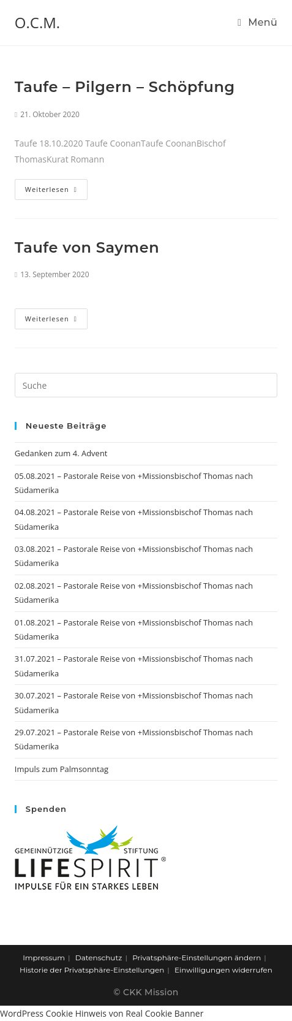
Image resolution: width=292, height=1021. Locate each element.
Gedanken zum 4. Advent (61, 453)
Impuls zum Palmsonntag (61, 768)
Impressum (44, 957)
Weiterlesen (51, 189)
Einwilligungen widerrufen (223, 969)
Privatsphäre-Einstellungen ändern (196, 957)
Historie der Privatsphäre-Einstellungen (92, 969)
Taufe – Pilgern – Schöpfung (125, 87)
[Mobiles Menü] (257, 22)
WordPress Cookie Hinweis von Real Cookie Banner (101, 1013)
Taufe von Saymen (87, 247)
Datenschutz (98, 957)
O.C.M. (37, 22)
